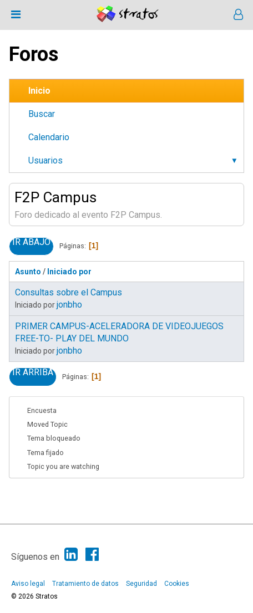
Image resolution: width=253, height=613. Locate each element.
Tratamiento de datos (85, 584)
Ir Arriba (32, 372)
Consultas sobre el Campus (68, 292)
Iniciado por (69, 271)
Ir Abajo (31, 242)
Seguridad (141, 584)
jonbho (69, 304)
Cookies (176, 584)
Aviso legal (28, 584)
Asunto (28, 271)
